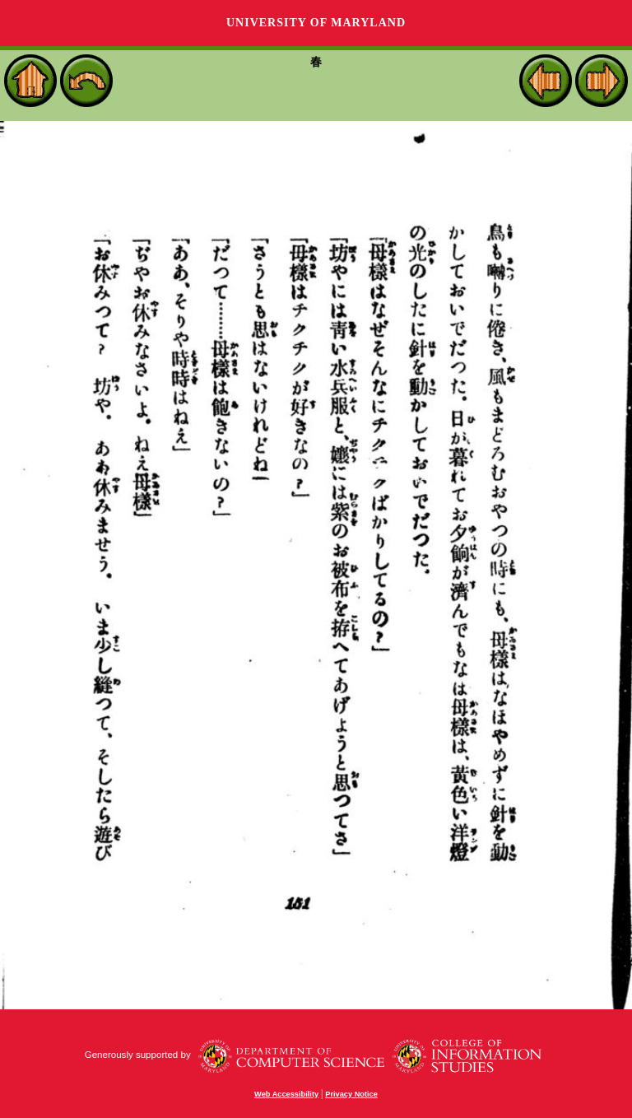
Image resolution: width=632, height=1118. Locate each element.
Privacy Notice (351, 1094)
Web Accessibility (286, 1094)
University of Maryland (316, 22)
